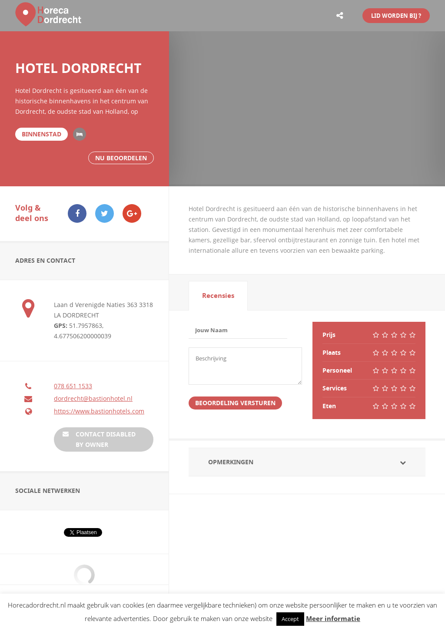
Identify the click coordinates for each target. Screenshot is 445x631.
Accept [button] (290, 619)
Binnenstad (41, 134)
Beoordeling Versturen (235, 404)
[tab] (218, 296)
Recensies (218, 295)
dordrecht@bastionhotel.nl (93, 398)
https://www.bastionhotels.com (99, 411)
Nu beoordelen (121, 158)
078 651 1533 (73, 386)
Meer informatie (333, 618)
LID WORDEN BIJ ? (396, 16)
